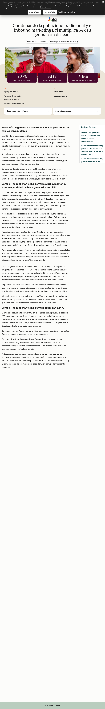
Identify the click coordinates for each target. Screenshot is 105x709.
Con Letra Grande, (36, 232)
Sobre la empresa (76, 111)
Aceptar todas (34, 12)
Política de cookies (45, 8)
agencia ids (65, 250)
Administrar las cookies (67, 12)
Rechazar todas (50, 12)
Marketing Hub (60, 96)
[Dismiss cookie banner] (103, 2)
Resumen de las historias (28, 111)
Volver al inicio (52, 706)
